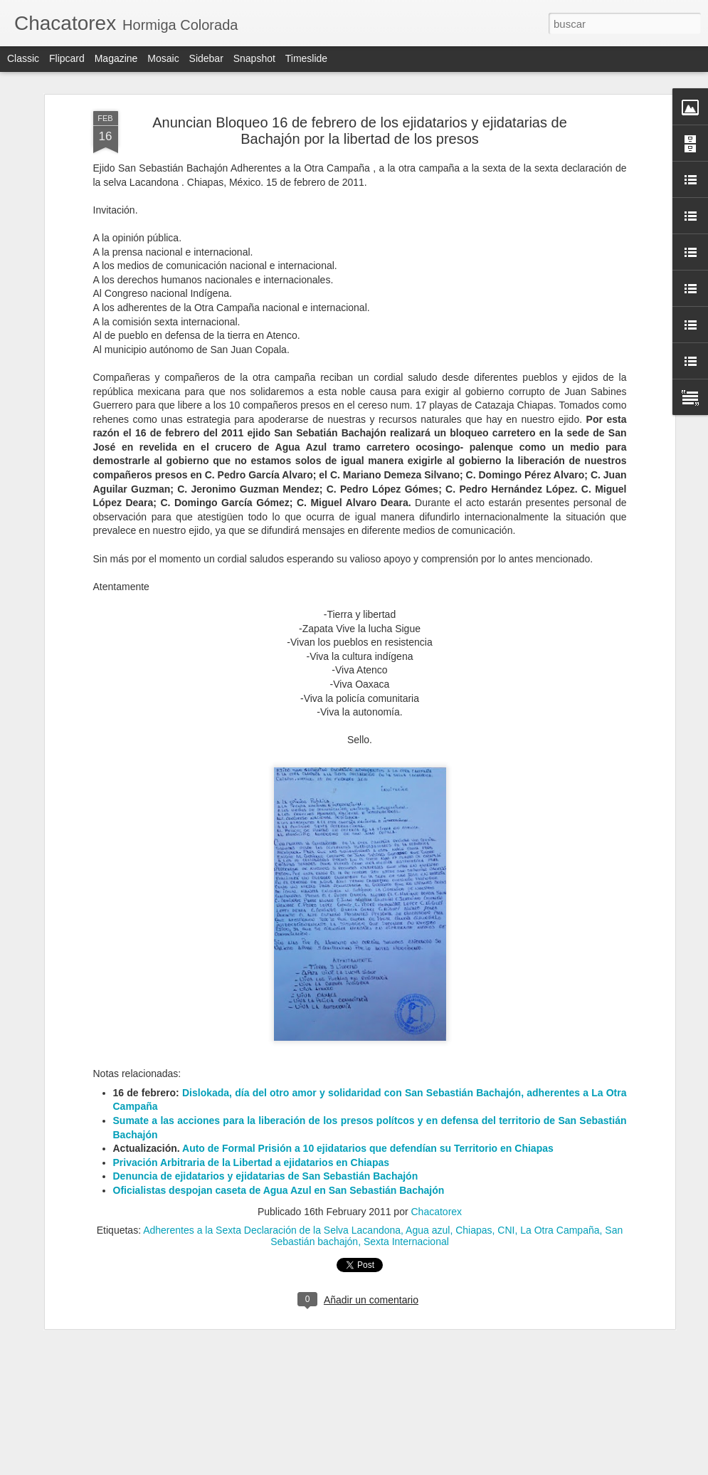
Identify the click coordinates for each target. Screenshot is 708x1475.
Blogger (409, 1467)
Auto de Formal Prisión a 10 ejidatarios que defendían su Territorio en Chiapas (368, 1080)
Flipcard (67, 58)
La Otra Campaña (559, 1162)
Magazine (116, 58)
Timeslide (306, 58)
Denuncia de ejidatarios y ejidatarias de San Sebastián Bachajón (265, 1107)
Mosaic (163, 58)
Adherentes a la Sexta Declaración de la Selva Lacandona (272, 1162)
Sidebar (206, 58)
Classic (23, 58)
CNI (505, 1162)
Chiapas (473, 1162)
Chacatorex (437, 1144)
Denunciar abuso (456, 1467)
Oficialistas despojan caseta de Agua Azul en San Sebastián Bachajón (279, 1122)
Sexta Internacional (406, 1174)
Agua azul (428, 1162)
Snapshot (254, 58)
